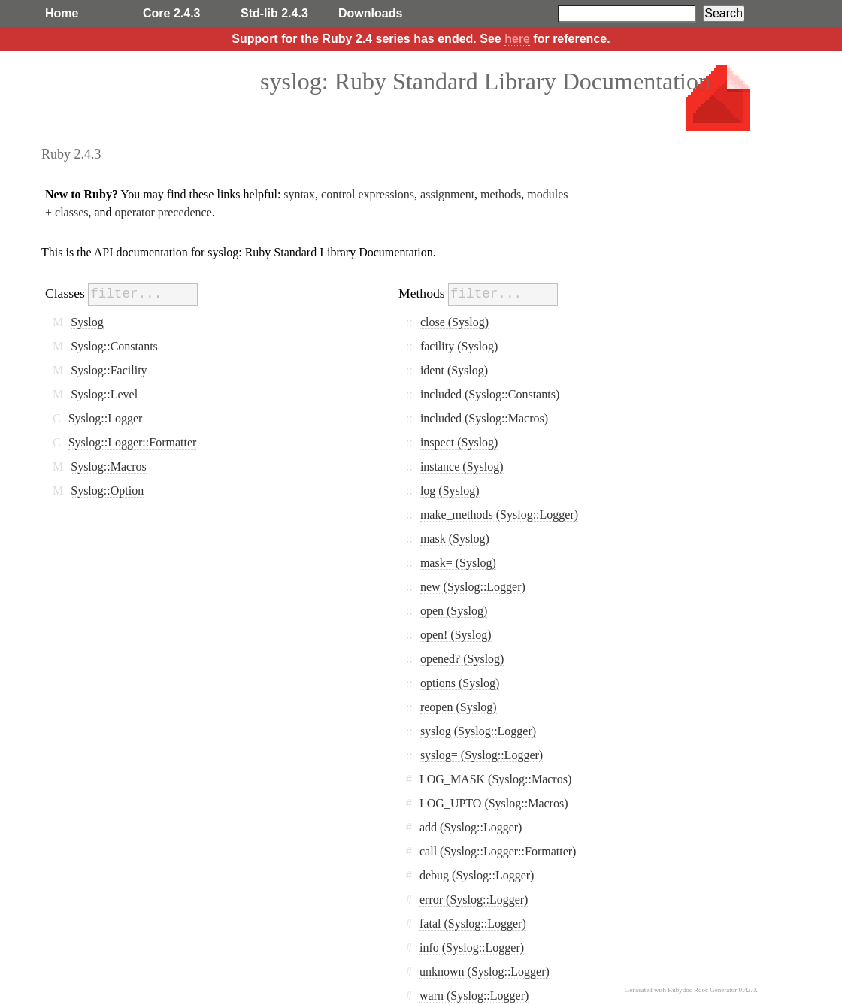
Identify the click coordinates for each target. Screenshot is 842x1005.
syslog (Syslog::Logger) (478, 731)
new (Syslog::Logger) (472, 586)
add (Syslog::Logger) (470, 827)
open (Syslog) (453, 610)
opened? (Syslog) (462, 658)
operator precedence (163, 212)
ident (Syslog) (454, 370)
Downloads (370, 13)
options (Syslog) (459, 683)
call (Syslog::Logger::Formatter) (497, 851)
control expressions (367, 194)
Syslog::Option (107, 490)
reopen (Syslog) (458, 707)
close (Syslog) (454, 322)
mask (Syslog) (454, 538)
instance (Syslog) (462, 466)
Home (61, 13)
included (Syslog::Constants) (489, 394)
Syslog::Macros (108, 466)
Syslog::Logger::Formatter (132, 442)
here (517, 38)
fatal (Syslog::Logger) (472, 923)
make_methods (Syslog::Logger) (499, 514)
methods (500, 194)
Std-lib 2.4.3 (274, 13)
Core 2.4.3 (171, 13)
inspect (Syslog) (459, 442)
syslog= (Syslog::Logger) (481, 755)
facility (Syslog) (459, 346)
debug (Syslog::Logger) (476, 875)
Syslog (87, 322)
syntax (299, 194)
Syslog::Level (104, 394)
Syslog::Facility (109, 370)
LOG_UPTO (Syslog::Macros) (493, 803)
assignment (447, 194)
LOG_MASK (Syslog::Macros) (495, 779)
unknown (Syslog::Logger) (484, 971)
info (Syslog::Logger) (471, 947)
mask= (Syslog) (458, 562)
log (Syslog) (450, 490)
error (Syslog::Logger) (473, 899)
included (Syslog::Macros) (484, 418)
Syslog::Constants (114, 346)
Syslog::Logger (105, 418)
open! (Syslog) (456, 634)
